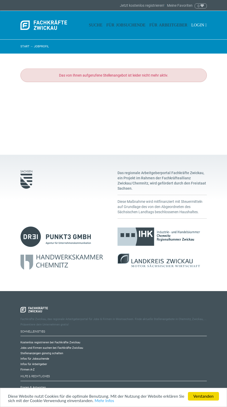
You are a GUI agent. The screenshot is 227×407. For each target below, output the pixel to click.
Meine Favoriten (180, 5)
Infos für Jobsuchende (34, 358)
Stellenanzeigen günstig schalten (41, 353)
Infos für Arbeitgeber (33, 364)
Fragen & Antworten (33, 387)
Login (199, 25)
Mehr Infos (104, 401)
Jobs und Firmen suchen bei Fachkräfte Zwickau (51, 348)
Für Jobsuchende (125, 25)
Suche (95, 25)
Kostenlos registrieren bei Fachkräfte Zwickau (50, 342)
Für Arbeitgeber (168, 25)
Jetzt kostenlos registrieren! (142, 5)
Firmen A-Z (27, 369)
